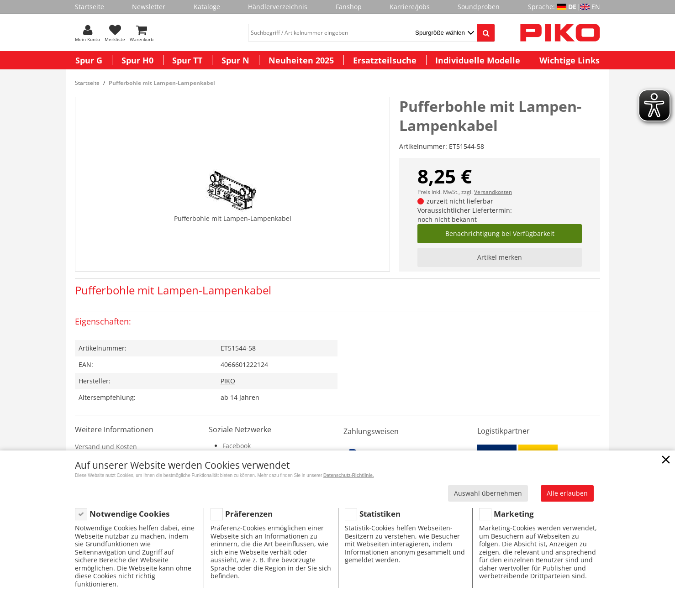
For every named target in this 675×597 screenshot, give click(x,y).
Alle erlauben (567, 493)
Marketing (514, 513)
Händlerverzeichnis (277, 6)
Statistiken (380, 513)
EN (595, 6)
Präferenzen (249, 513)
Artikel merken (499, 257)
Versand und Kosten (106, 446)
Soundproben (479, 6)
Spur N (235, 60)
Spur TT (187, 60)
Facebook (236, 445)
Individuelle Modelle (477, 60)
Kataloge (207, 6)
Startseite (89, 6)
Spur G (88, 60)
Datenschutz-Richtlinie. (348, 475)
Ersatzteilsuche (385, 60)
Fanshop (349, 6)
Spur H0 (137, 60)
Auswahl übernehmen (488, 493)
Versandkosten (493, 192)
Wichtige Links (569, 60)
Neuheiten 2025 (301, 60)
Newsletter (148, 6)
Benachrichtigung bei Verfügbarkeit (499, 233)
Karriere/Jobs (410, 6)
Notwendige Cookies (129, 513)
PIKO (228, 381)
